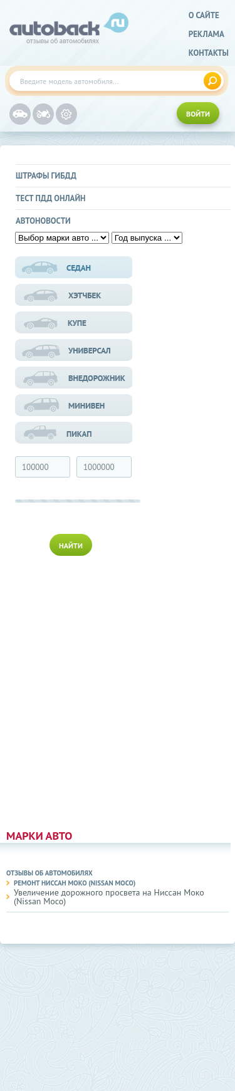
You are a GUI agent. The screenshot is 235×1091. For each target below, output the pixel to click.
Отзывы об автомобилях (49, 873)
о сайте (204, 15)
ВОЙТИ (198, 113)
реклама (206, 34)
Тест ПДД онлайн (51, 198)
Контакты (209, 53)
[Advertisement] (74, 690)
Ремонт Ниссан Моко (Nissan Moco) (74, 883)
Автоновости (43, 221)
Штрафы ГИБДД (46, 175)
